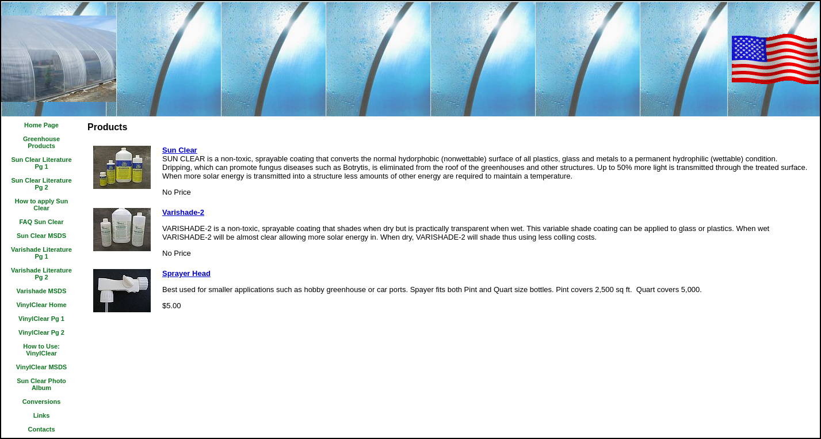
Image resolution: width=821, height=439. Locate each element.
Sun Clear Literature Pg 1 (41, 163)
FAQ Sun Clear (41, 221)
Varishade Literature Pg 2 (41, 274)
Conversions (41, 401)
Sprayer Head (186, 273)
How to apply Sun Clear (41, 204)
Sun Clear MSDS (41, 235)
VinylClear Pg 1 (41, 318)
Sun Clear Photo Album (41, 384)
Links (41, 415)
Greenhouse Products (41, 142)
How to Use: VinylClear (41, 350)
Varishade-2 (183, 212)
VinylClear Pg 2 (41, 332)
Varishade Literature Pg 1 (41, 253)
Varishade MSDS (42, 290)
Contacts (41, 429)
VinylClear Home (41, 304)
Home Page (41, 125)
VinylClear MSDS (41, 367)
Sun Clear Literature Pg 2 (41, 184)
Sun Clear (179, 150)
